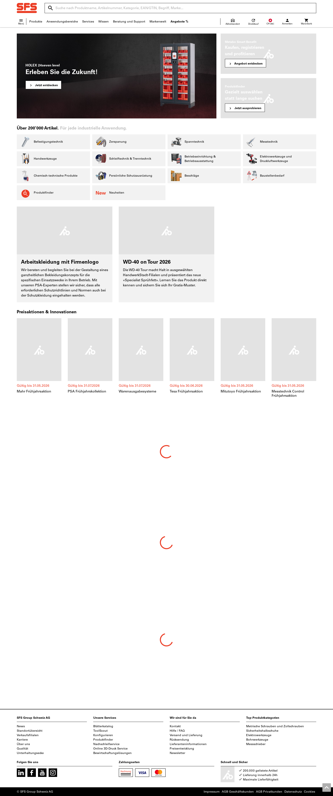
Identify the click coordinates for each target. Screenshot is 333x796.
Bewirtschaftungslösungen (112, 753)
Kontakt (175, 726)
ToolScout (100, 731)
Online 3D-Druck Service (110, 748)
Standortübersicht (29, 731)
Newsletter (177, 753)
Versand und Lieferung (186, 735)
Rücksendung (179, 739)
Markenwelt (158, 21)
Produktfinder (103, 739)
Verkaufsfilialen (28, 735)
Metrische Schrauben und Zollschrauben (275, 726)
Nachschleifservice (106, 744)
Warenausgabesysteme (137, 391)
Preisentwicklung (182, 748)
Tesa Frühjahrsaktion (186, 391)
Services (88, 21)
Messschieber (255, 744)
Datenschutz (293, 791)
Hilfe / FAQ (177, 731)
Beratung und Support (129, 21)
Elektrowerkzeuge (258, 735)
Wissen (103, 21)
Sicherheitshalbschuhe (262, 731)
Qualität (22, 748)
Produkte (35, 21)
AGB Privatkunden (269, 791)
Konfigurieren (103, 735)
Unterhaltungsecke (30, 753)
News (21, 726)
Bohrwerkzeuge (257, 739)
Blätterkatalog (103, 726)
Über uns (23, 744)
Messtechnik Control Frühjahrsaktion (288, 393)
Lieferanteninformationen (188, 744)
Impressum (212, 791)
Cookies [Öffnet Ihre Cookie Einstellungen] (309, 791)
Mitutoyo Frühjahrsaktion (241, 391)
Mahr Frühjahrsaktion (34, 391)
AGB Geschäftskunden (238, 791)
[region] (166, 358)
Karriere (22, 739)
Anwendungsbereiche (62, 21)
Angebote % (179, 21)
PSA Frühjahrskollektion (87, 391)
